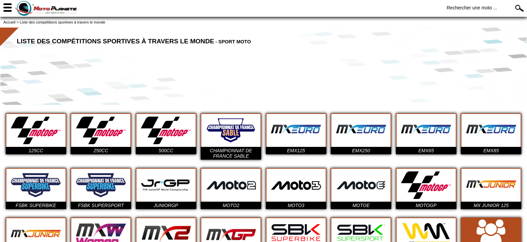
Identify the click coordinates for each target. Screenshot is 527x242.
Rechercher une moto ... (472, 7)
